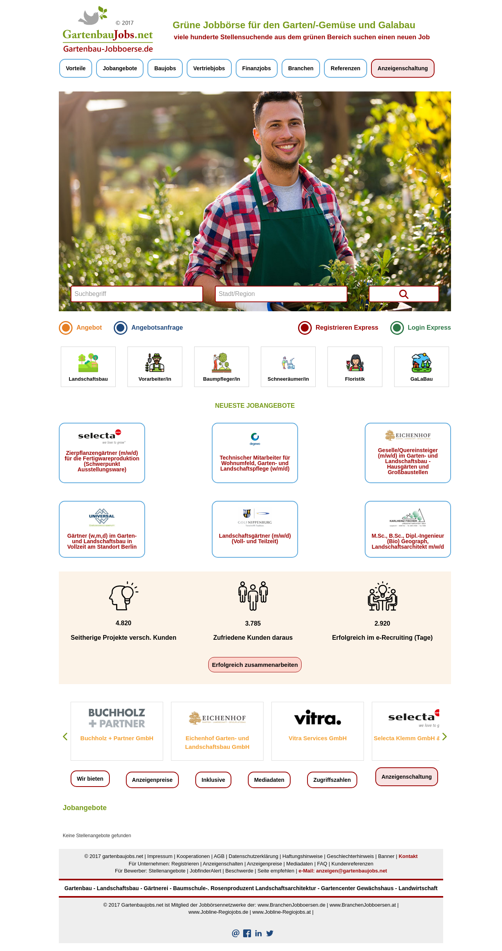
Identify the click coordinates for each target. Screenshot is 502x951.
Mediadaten (269, 780)
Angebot (89, 327)
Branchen (301, 68)
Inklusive (213, 780)
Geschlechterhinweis (350, 856)
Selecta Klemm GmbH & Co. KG (418, 738)
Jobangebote (120, 68)
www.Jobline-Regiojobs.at (282, 912)
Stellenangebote (167, 871)
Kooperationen (193, 856)
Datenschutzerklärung (253, 856)
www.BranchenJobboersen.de (292, 905)
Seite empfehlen (276, 871)
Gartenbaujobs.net (142, 905)
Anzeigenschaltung (403, 68)
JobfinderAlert (205, 871)
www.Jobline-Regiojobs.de (218, 912)
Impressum (160, 856)
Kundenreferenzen (352, 864)
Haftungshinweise (302, 856)
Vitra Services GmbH (318, 738)
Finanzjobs (256, 68)
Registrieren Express (347, 327)
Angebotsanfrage (157, 327)
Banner (386, 856)
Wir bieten (90, 779)
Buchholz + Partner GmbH (116, 738)
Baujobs (165, 68)
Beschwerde (239, 871)
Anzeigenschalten (223, 864)
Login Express (429, 327)
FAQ (322, 864)
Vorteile (75, 68)
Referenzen (345, 68)
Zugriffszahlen (332, 780)
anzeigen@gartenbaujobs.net (351, 871)
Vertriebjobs (209, 68)
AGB (219, 856)
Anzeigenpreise (152, 780)
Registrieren (185, 864)
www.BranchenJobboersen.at (362, 905)
